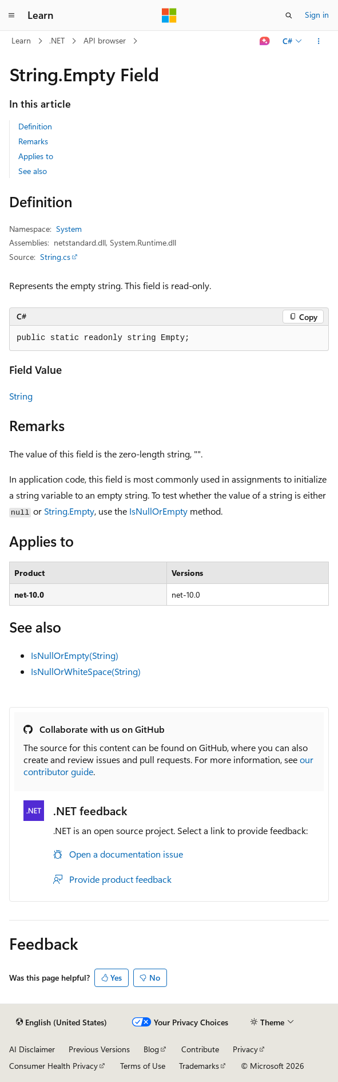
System (69, 228)
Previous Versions (99, 1049)
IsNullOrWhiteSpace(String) (86, 671)
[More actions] (319, 41)
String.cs (55, 256)
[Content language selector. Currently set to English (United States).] (61, 1022)
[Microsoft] (169, 15)
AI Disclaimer (32, 1049)
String (21, 396)
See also (32, 170)
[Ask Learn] (265, 41)
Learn (21, 40)
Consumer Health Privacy (53, 1065)
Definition (35, 126)
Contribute (200, 1049)
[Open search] (288, 15)
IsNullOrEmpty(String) (74, 655)
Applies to (35, 156)
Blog (151, 1049)
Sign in (317, 14)
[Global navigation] (11, 15)
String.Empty (69, 511)
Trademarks (199, 1065)
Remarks (33, 141)
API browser (104, 40)
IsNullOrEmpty (158, 511)
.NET (57, 40)
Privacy (245, 1049)
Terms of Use (142, 1065)
